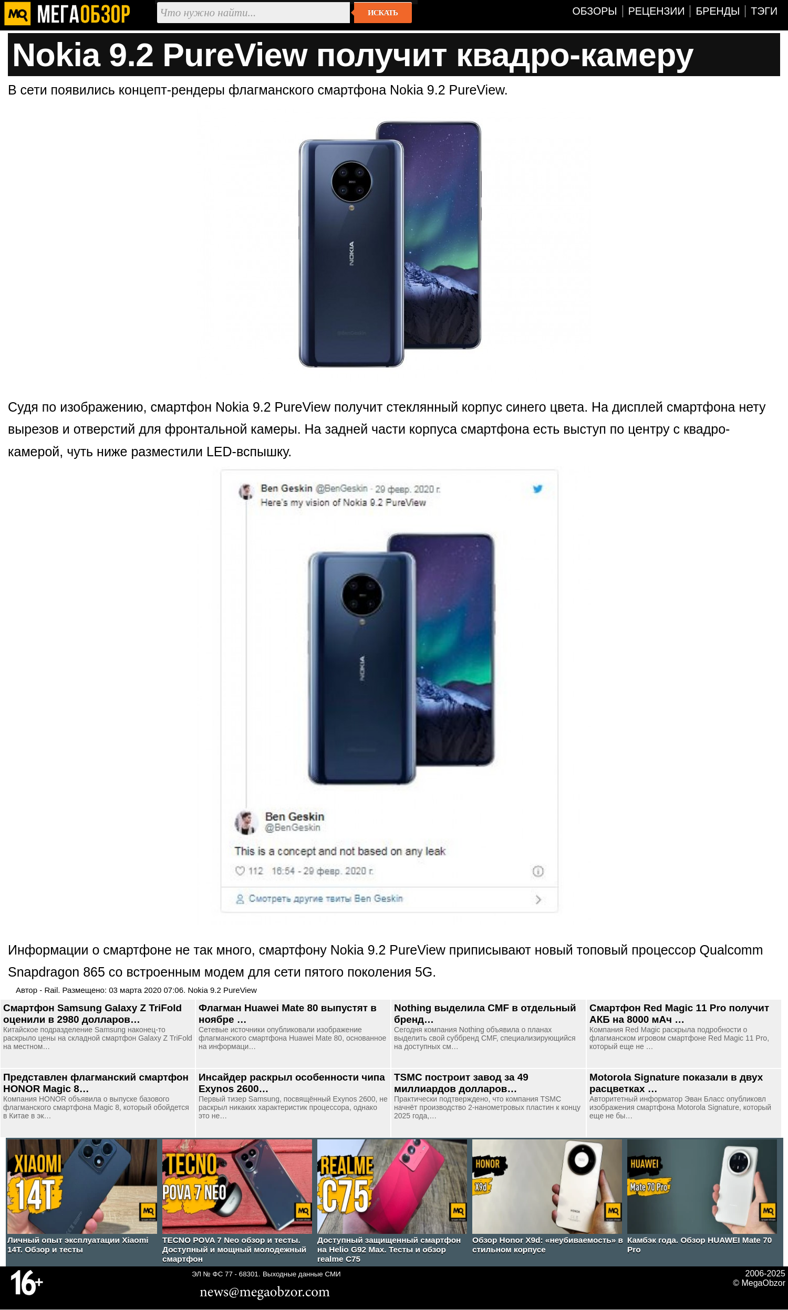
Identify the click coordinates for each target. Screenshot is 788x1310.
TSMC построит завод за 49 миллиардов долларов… (461, 1083)
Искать (383, 12)
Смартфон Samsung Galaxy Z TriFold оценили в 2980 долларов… (92, 1013)
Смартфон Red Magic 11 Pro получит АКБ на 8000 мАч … (679, 1013)
